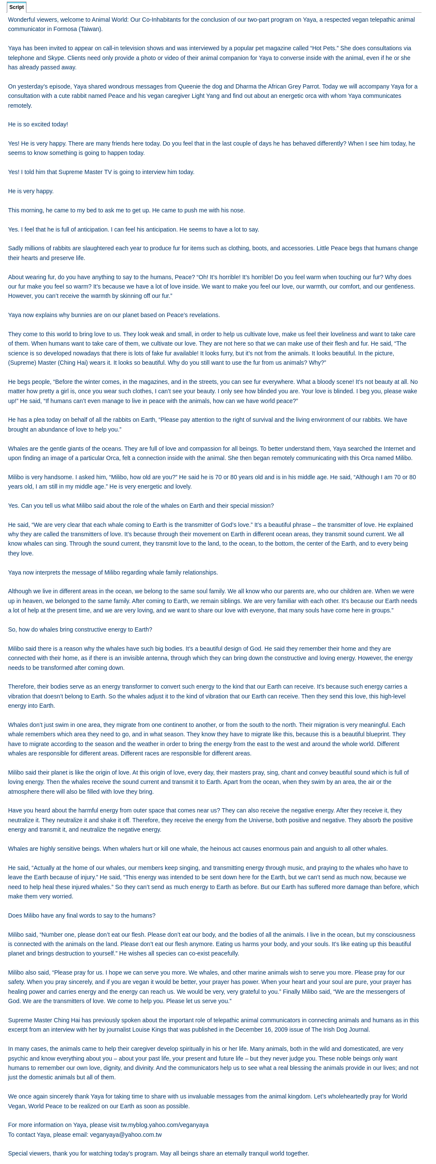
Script (16, 7)
